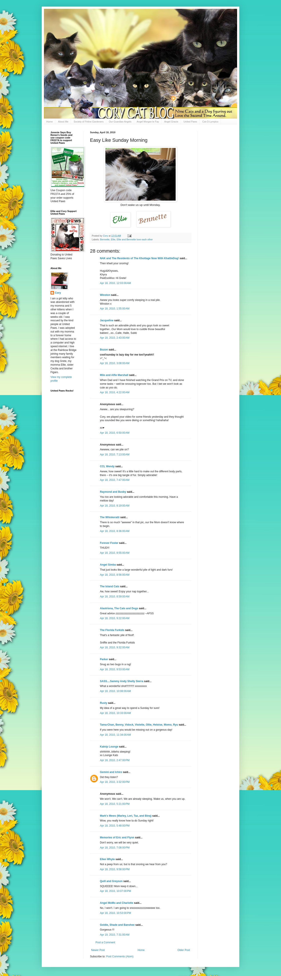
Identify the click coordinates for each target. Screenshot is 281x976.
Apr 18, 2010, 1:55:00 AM (114, 308)
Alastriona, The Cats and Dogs (119, 608)
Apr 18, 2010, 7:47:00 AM (114, 480)
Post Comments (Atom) (119, 956)
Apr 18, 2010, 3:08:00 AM (114, 363)
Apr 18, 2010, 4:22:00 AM (114, 392)
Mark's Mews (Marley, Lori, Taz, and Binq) (125, 815)
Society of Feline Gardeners (88, 121)
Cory (58, 292)
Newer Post (98, 950)
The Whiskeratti (109, 517)
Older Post (183, 950)
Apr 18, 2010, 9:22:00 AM (114, 618)
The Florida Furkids (112, 630)
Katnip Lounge (109, 746)
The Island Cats (109, 586)
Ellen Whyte (107, 859)
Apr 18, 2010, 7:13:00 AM (114, 454)
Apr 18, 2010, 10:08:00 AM (115, 691)
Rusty (103, 703)
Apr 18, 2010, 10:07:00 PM (115, 891)
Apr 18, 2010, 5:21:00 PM (115, 803)
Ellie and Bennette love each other (135, 239)
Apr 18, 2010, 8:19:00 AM (114, 505)
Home (49, 121)
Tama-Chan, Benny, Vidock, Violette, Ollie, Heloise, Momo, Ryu (139, 724)
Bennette (105, 239)
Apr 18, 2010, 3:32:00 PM (115, 782)
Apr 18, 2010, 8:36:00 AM (114, 531)
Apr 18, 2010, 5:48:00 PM (115, 825)
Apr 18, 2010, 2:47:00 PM (115, 760)
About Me (63, 121)
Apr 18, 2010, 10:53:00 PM (115, 913)
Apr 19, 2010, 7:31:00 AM (114, 934)
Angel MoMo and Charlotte (116, 902)
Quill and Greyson (111, 881)
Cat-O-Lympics (210, 121)
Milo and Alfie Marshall (114, 375)
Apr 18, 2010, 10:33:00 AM (115, 713)
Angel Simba (108, 564)
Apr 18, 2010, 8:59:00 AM (114, 596)
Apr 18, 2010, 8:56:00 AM (114, 574)
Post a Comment (105, 942)
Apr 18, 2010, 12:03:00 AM (115, 283)
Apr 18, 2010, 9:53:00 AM (114, 669)
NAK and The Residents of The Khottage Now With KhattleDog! (139, 258)
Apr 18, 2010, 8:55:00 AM (114, 552)
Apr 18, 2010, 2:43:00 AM (114, 337)
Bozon (104, 349)
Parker (104, 659)
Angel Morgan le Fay (148, 121)
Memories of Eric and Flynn (117, 837)
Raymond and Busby (113, 491)
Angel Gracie (171, 121)
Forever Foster (109, 543)
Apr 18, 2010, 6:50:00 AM (114, 432)
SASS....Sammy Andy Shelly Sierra (121, 681)
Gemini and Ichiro (111, 772)
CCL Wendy (107, 466)
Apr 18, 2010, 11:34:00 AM (115, 734)
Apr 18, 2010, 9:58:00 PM (115, 869)
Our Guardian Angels (120, 121)
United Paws (190, 121)
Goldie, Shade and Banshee (117, 924)
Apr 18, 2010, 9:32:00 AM (114, 647)
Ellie (113, 239)
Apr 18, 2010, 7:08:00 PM (115, 847)
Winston (105, 295)
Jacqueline (106, 320)
